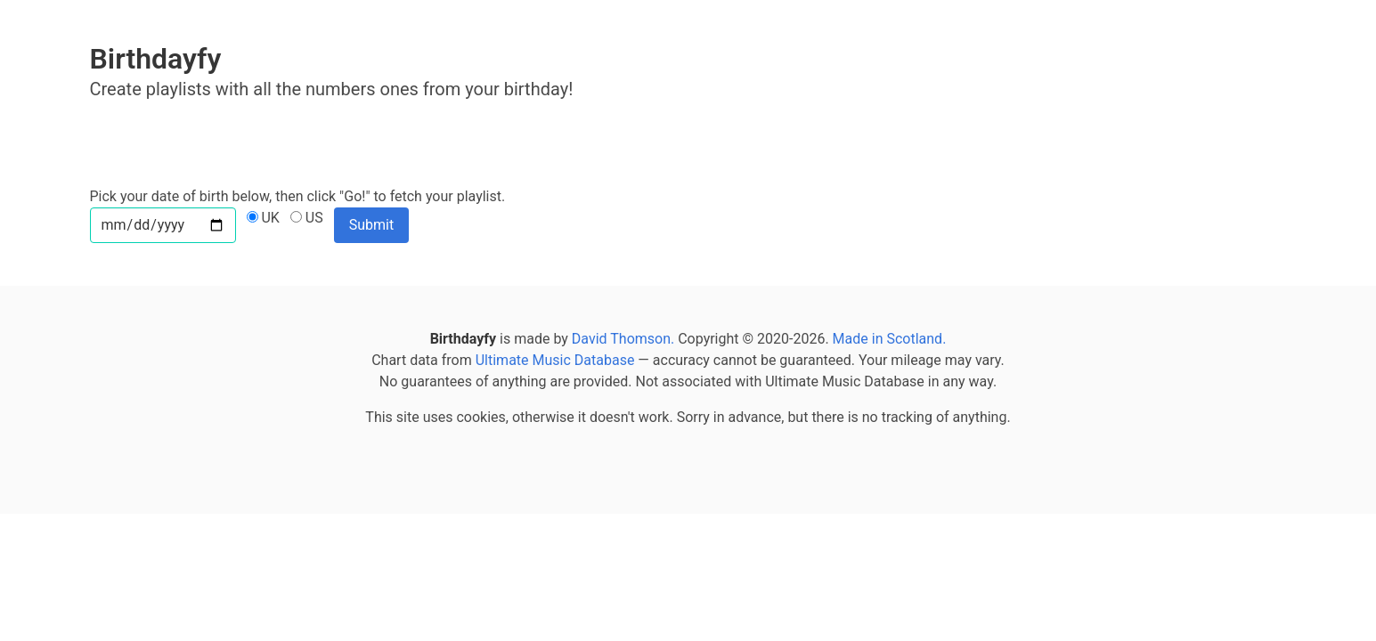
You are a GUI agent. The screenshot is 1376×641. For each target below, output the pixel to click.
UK (263, 217)
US (306, 217)
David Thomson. (623, 338)
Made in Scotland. (890, 338)
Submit (371, 224)
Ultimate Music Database (555, 360)
